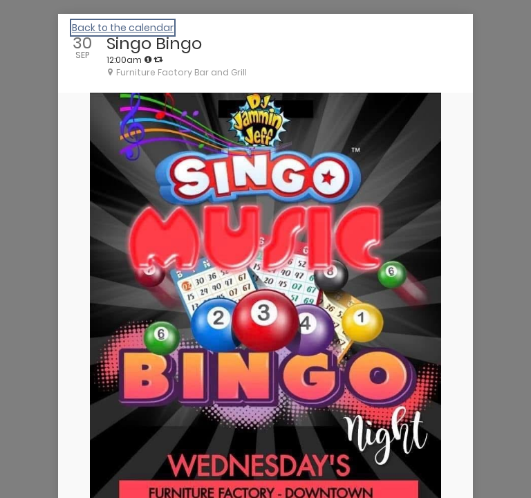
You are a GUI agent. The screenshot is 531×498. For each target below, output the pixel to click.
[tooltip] (148, 59)
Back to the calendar (123, 28)
